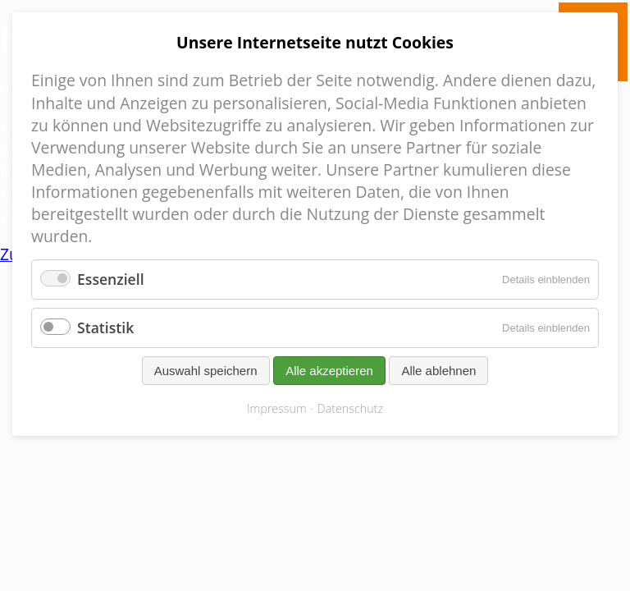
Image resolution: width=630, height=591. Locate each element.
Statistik (105, 327)
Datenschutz (350, 408)
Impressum (277, 408)
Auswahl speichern (206, 371)
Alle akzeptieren (329, 371)
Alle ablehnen (438, 371)
